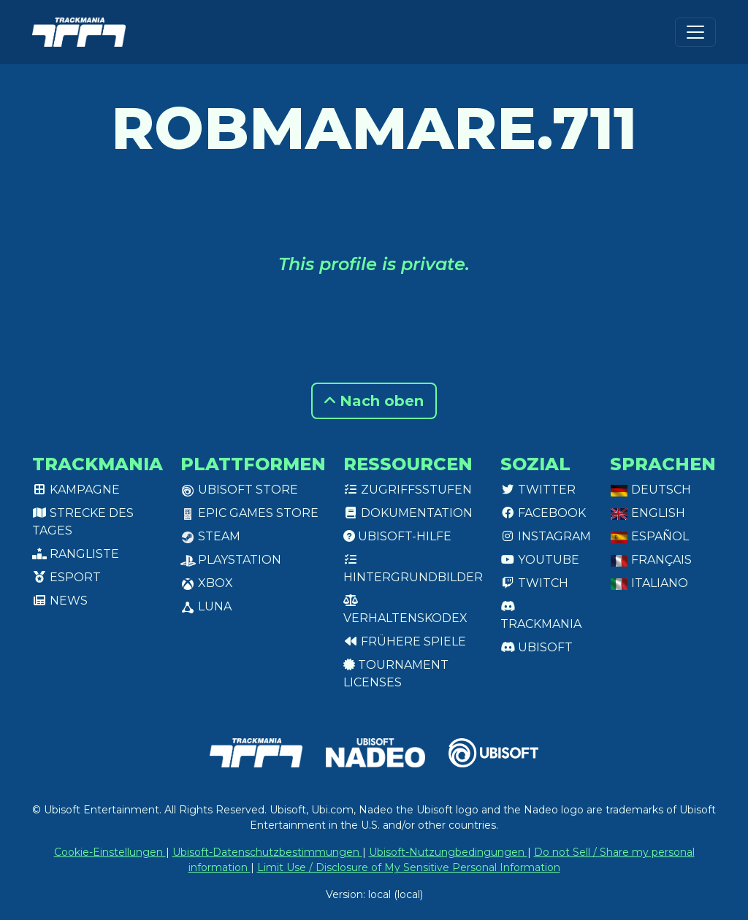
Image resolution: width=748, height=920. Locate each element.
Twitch (534, 583)
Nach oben (374, 401)
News (60, 600)
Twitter (538, 490)
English (647, 513)
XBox (206, 583)
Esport (66, 577)
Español (649, 536)
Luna (206, 606)
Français (651, 560)
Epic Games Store (249, 513)
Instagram (545, 536)
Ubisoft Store (239, 490)
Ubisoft (536, 647)
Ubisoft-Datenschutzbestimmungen (267, 852)
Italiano (649, 583)
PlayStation (230, 560)
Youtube (539, 560)
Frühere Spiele (404, 641)
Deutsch (650, 490)
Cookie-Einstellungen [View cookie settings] (110, 852)
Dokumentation (408, 513)
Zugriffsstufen (407, 490)
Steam (210, 536)
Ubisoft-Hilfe (397, 536)
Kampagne (76, 490)
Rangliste (75, 554)
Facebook (543, 513)
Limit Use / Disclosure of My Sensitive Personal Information (408, 867)
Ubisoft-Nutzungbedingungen (448, 852)
